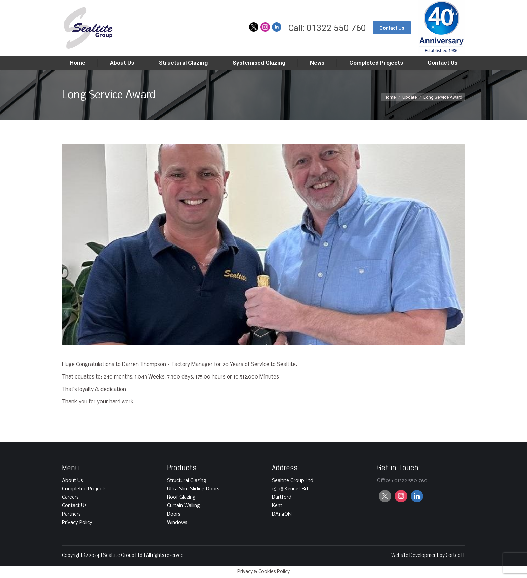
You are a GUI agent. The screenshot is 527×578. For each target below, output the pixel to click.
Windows (177, 522)
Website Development (415, 555)
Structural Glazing (186, 480)
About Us (72, 480)
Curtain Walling (183, 505)
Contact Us (74, 505)
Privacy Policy (77, 522)
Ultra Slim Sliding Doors (193, 489)
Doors (173, 514)
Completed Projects (84, 489)
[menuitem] (77, 63)
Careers (70, 497)
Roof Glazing (181, 497)
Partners (71, 514)
